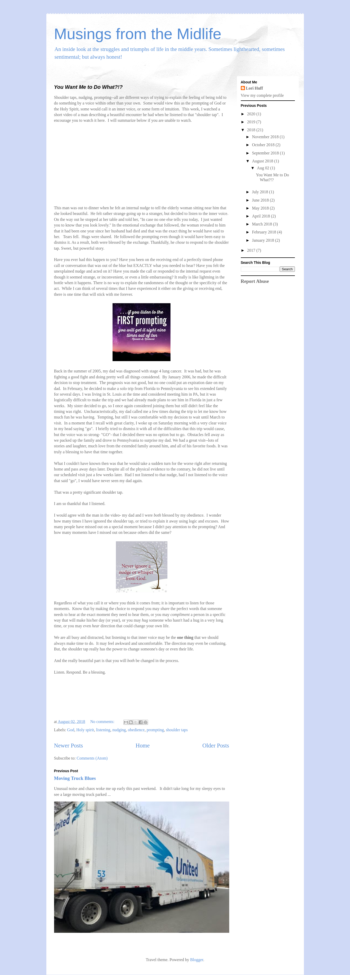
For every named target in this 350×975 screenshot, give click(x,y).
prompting (155, 730)
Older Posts (215, 745)
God (70, 730)
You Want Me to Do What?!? (88, 87)
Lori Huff (254, 88)
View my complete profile (262, 95)
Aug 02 (263, 168)
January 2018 (263, 240)
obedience (136, 730)
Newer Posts (68, 745)
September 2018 (266, 153)
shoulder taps (177, 730)
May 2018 (261, 208)
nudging (119, 730)
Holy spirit (85, 730)
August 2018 (263, 161)
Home (142, 745)
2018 (251, 130)
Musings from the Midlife (137, 33)
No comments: (102, 721)
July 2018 (260, 192)
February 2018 (264, 232)
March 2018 (262, 224)
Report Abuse (255, 281)
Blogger (196, 959)
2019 (251, 122)
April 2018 (261, 216)
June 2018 (261, 200)
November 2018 (266, 137)
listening (103, 730)
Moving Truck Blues (75, 778)
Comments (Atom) (92, 758)
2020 (251, 114)
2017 (251, 250)
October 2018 (264, 145)
